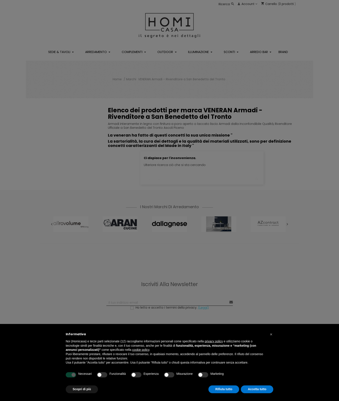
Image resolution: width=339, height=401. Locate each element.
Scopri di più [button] (82, 389)
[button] (271, 334)
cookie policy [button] (140, 349)
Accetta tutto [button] (257, 389)
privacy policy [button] (214, 341)
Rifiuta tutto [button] (223, 389)
